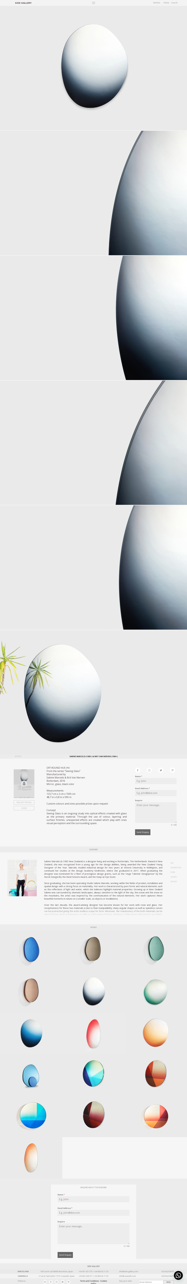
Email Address (142, 788)
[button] (178, 1275)
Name (138, 776)
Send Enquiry (143, 832)
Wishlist (156, 2)
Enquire (138, 800)
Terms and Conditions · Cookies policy (93, 1280)
